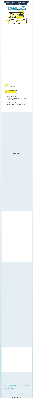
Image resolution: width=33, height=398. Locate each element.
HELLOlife (15, 395)
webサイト (7, 75)
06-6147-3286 (14, 374)
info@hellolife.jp (24, 374)
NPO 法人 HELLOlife (10, 376)
